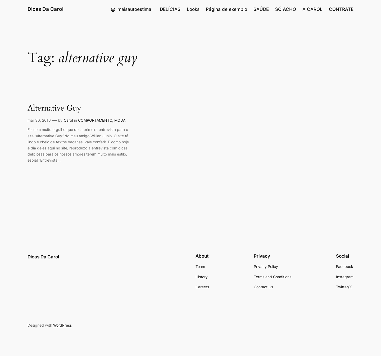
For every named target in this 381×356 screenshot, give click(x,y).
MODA (119, 120)
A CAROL (312, 9)
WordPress (62, 325)
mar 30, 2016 (39, 120)
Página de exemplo (226, 9)
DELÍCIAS (170, 9)
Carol (68, 120)
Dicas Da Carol (46, 9)
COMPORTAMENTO (95, 120)
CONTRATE (341, 9)
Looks (193, 9)
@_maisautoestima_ (132, 9)
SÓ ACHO (285, 9)
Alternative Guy (54, 108)
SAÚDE (261, 9)
